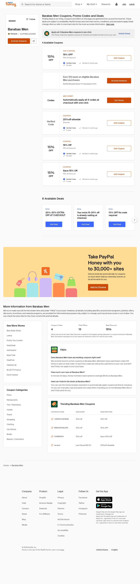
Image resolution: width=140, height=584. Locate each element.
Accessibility (63, 530)
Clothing (10, 424)
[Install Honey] (124, 33)
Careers (25, 508)
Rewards (105, 4)
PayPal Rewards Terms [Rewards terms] (71, 84)
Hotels (9, 409)
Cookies (61, 536)
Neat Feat (11, 355)
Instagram (83, 508)
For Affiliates (44, 514)
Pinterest (83, 514)
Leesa (9, 335)
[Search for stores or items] (46, 4)
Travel (9, 414)
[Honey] (10, 4)
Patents (61, 508)
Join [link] (124, 4)
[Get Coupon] (119, 58)
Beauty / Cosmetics (15, 439)
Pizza (9, 395)
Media (24, 525)
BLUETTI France (14, 370)
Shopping (11, 419)
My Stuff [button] (92, 4)
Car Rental (11, 429)
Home (6, 465)
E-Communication (66, 525)
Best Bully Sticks (14, 330)
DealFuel (10, 360)
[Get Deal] (54, 224)
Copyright (62, 503)
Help (24, 503)
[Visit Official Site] (34, 41)
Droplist (42, 497)
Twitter (81, 503)
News (24, 514)
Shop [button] (78, 4)
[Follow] (31, 19)
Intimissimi (11, 350)
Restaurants (12, 400)
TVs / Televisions (14, 405)
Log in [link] (132, 4)
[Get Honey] (119, 100)
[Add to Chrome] (98, 287)
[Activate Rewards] (19, 41)
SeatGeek (11, 345)
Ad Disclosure (63, 519)
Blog (24, 519)
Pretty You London (15, 340)
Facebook (83, 497)
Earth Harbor (12, 375)
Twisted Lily (12, 365)
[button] (107, 549)
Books (9, 434)
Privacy (61, 497)
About (24, 497)
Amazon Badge (45, 503)
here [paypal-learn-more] (62, 550)
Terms (60, 514)
